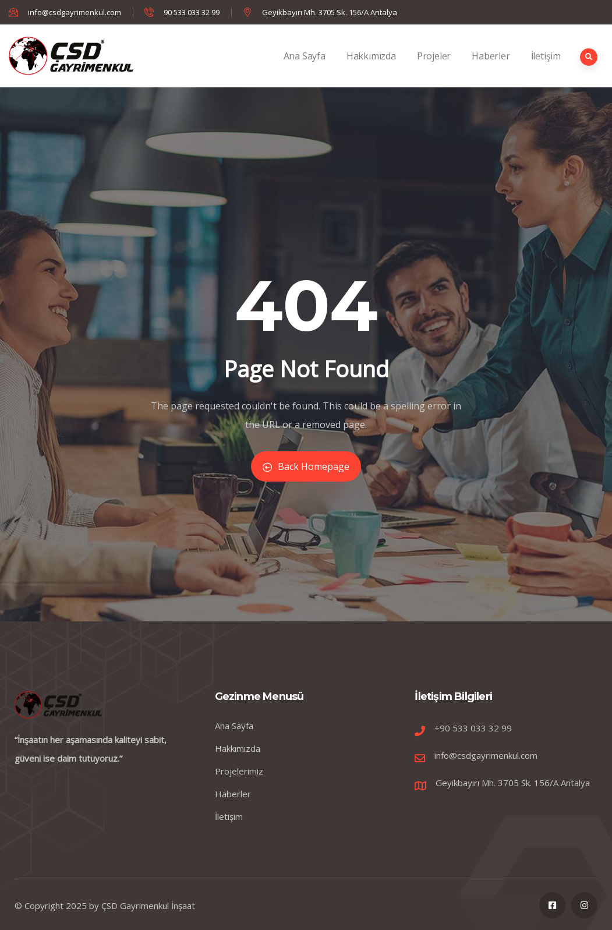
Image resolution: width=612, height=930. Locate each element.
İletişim (546, 68)
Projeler (434, 68)
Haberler (491, 68)
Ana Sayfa (305, 68)
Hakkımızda (371, 68)
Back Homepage (306, 466)
